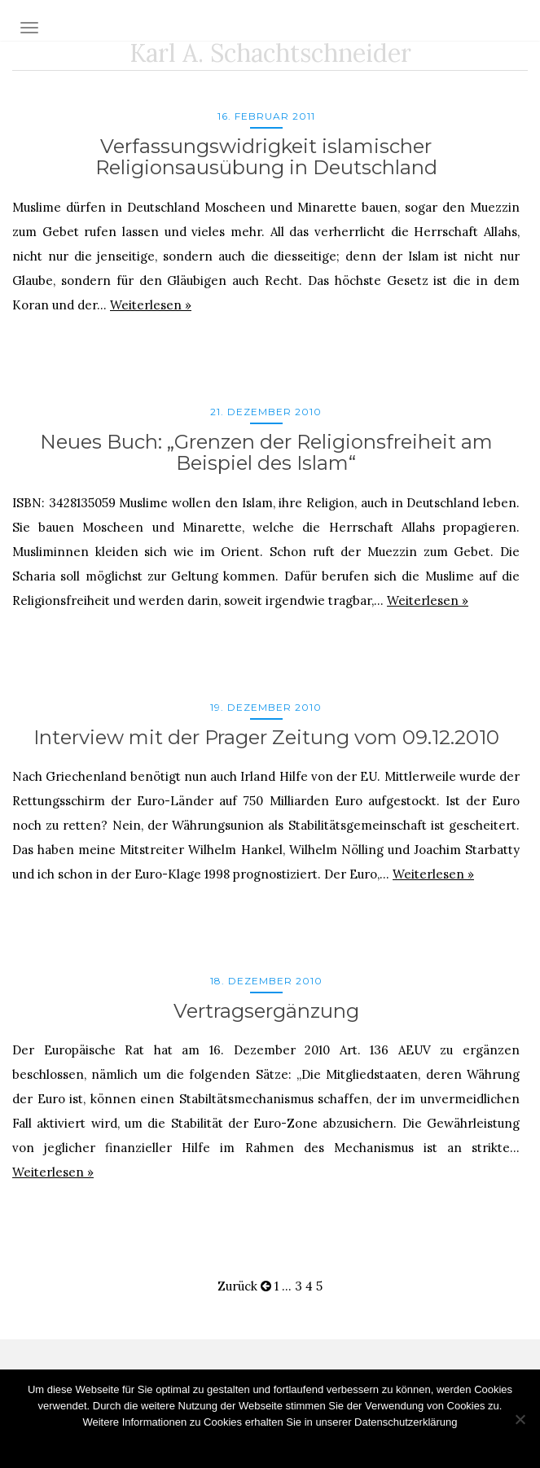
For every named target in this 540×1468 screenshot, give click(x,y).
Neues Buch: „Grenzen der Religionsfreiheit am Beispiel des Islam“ (266, 452)
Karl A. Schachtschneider (270, 52)
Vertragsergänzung (266, 1011)
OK (270, 1443)
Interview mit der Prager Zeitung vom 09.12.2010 (266, 737)
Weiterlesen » (150, 305)
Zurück (244, 1286)
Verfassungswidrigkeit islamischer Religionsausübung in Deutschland (266, 156)
